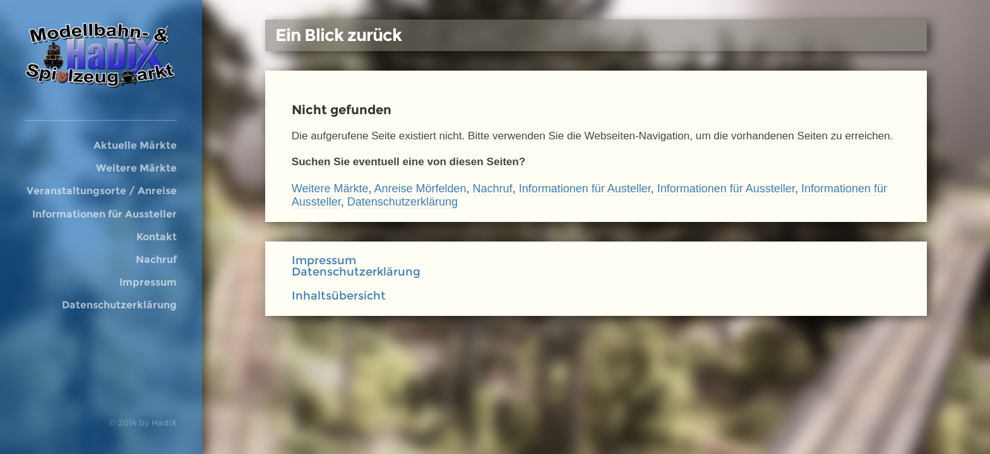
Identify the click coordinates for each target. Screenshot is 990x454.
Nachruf (156, 259)
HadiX (164, 422)
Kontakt (156, 236)
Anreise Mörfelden (420, 188)
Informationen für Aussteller (104, 214)
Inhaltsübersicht (339, 296)
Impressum (148, 282)
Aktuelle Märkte (135, 145)
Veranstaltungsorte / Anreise (102, 190)
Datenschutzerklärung (119, 305)
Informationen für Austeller (585, 188)
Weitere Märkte (136, 168)
